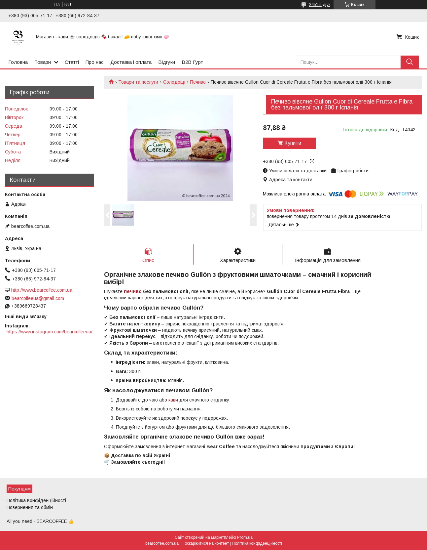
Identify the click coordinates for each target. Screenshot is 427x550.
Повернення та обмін (30, 507)
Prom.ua (245, 537)
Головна (18, 62)
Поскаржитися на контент (205, 543)
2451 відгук (319, 4)
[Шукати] (410, 62)
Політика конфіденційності (257, 543)
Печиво (198, 82)
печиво (133, 291)
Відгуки (166, 62)
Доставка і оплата (131, 62)
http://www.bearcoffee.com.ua (41, 290)
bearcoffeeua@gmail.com (38, 298)
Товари (42, 62)
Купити (292, 143)
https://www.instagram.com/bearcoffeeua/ (49, 331)
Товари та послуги (138, 82)
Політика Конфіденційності (36, 500)
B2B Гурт (192, 62)
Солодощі (174, 82)
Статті (72, 62)
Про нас (95, 62)
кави (173, 399)
